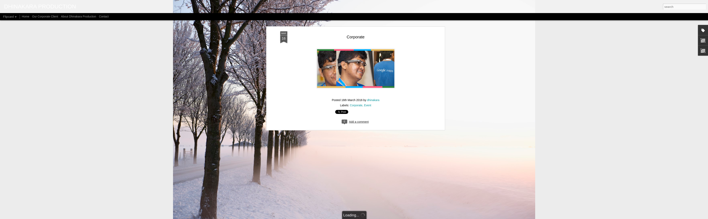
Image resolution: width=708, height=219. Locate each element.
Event (367, 37)
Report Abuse (394, 217)
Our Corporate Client (45, 16)
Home (25, 16)
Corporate (356, 37)
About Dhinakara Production (78, 16)
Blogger (382, 217)
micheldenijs (359, 217)
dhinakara (373, 32)
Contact (104, 16)
